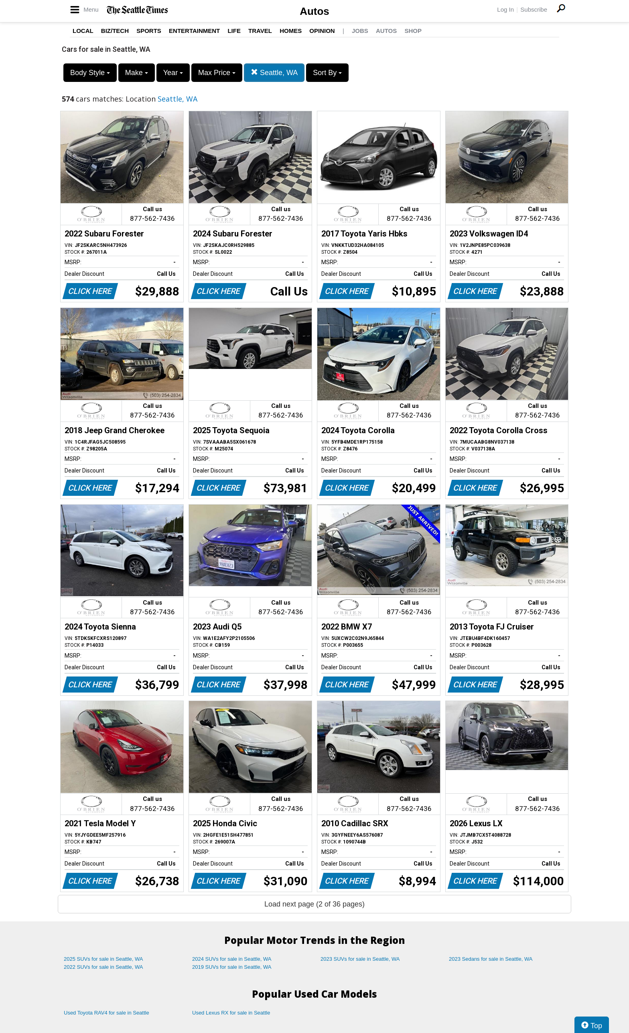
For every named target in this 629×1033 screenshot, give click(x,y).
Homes (291, 30)
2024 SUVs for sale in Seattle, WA (232, 959)
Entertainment (194, 30)
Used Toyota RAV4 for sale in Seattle (106, 1013)
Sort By (327, 73)
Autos (314, 11)
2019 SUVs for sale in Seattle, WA (232, 967)
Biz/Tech (115, 30)
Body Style (90, 73)
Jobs (360, 30)
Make (136, 73)
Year (173, 73)
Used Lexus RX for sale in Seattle (231, 1013)
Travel (260, 30)
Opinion (322, 30)
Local (83, 30)
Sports (148, 30)
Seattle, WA (274, 72)
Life (234, 30)
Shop (413, 30)
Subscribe (533, 9)
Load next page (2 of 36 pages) (314, 904)
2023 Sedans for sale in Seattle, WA (490, 959)
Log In (505, 9)
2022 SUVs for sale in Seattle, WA (103, 967)
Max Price (216, 73)
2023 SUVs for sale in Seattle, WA (360, 959)
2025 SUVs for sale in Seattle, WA (103, 959)
